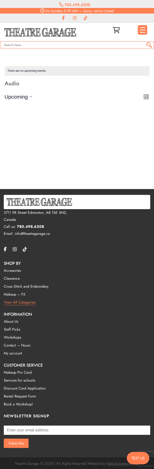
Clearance (12, 278)
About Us (11, 321)
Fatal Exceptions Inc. (122, 463)
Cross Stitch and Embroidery (26, 286)
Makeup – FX (14, 294)
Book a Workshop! (18, 404)
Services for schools (19, 380)
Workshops (12, 337)
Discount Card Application (25, 388)
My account (13, 353)
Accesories (12, 270)
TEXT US (138, 458)
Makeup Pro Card (18, 372)
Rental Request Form (20, 396)
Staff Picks (12, 329)
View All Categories (19, 302)
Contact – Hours (17, 345)
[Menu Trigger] (142, 30)
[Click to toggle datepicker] (18, 97)
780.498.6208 (74, 4)
